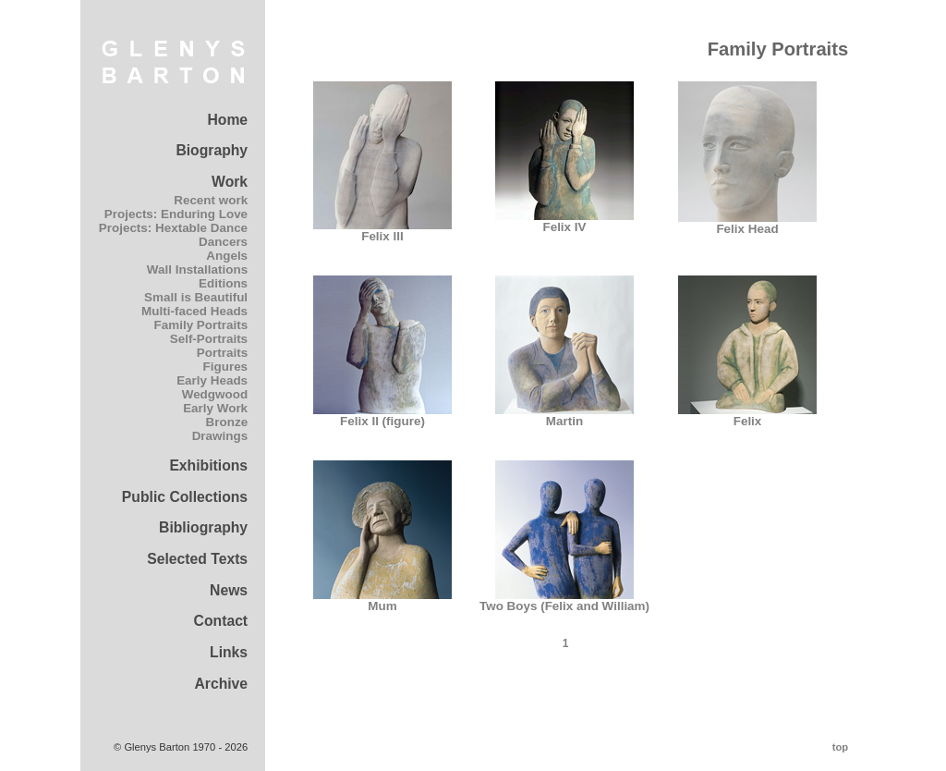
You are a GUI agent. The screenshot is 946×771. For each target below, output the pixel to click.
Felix (747, 415)
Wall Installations (197, 269)
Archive (221, 683)
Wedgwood (215, 394)
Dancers (223, 242)
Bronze (227, 422)
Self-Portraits (209, 339)
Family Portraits (201, 325)
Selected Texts (197, 559)
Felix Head (747, 223)
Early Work (215, 408)
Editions (223, 283)
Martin (564, 415)
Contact (221, 621)
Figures (226, 366)
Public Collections (185, 497)
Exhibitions (208, 465)
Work (230, 182)
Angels (227, 256)
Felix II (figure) (382, 415)
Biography (212, 150)
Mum (382, 600)
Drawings (220, 436)
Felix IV (564, 221)
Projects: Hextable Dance (173, 228)
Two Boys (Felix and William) (564, 600)
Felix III (382, 230)
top (840, 747)
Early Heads (212, 380)
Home (227, 120)
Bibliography (203, 527)
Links (229, 652)
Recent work (211, 200)
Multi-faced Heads (194, 311)
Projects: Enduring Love (176, 214)
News (229, 590)
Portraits (222, 353)
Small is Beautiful (196, 297)
